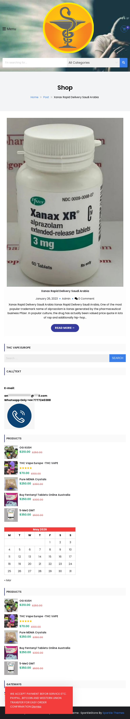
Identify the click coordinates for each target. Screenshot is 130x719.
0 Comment (86, 299)
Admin (66, 299)
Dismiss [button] (36, 707)
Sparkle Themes (113, 712)
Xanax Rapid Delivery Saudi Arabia (65, 291)
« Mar (7, 580)
